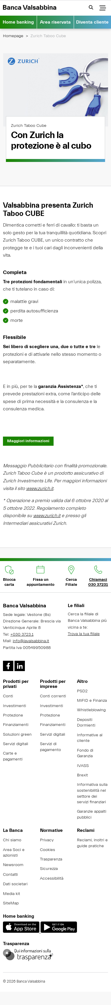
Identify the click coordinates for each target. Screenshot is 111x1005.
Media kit (11, 893)
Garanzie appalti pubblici (91, 814)
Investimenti (14, 706)
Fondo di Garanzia (85, 753)
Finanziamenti (15, 724)
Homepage (13, 36)
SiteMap (11, 903)
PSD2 (82, 691)
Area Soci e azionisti (14, 852)
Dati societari (15, 884)
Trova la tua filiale (84, 634)
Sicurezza (49, 868)
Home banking (18, 22)
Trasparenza (51, 859)
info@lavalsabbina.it (31, 641)
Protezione (13, 715)
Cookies (47, 849)
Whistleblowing (91, 710)
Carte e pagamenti (12, 756)
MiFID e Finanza (92, 700)
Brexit (82, 775)
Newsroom (13, 865)
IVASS (83, 765)
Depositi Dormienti (86, 722)
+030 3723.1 (21, 634)
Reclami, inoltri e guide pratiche (92, 843)
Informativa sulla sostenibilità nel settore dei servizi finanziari (92, 793)
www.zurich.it (39, 495)
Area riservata (55, 22)
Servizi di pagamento (50, 747)
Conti (8, 696)
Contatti (10, 874)
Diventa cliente (92, 22)
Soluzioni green (17, 734)
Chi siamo (12, 840)
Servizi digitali (15, 744)
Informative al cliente (89, 738)
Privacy (47, 840)
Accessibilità (51, 878)
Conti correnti (53, 696)
